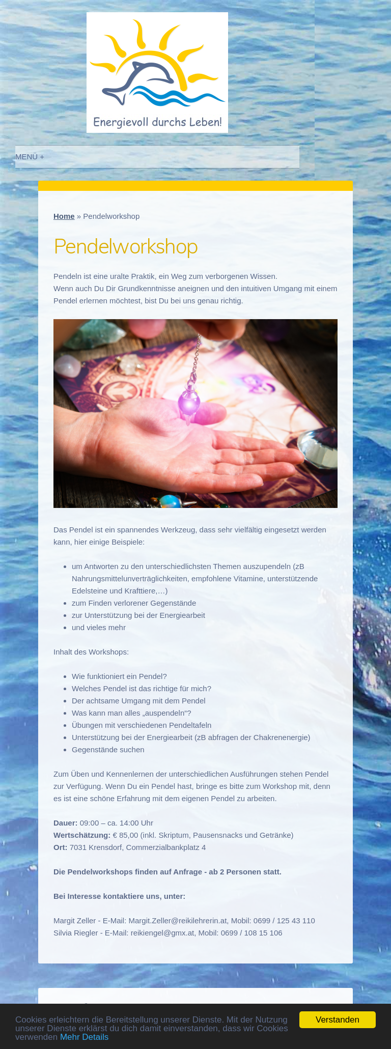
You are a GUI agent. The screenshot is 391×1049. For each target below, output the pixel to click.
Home (64, 216)
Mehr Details (84, 1037)
